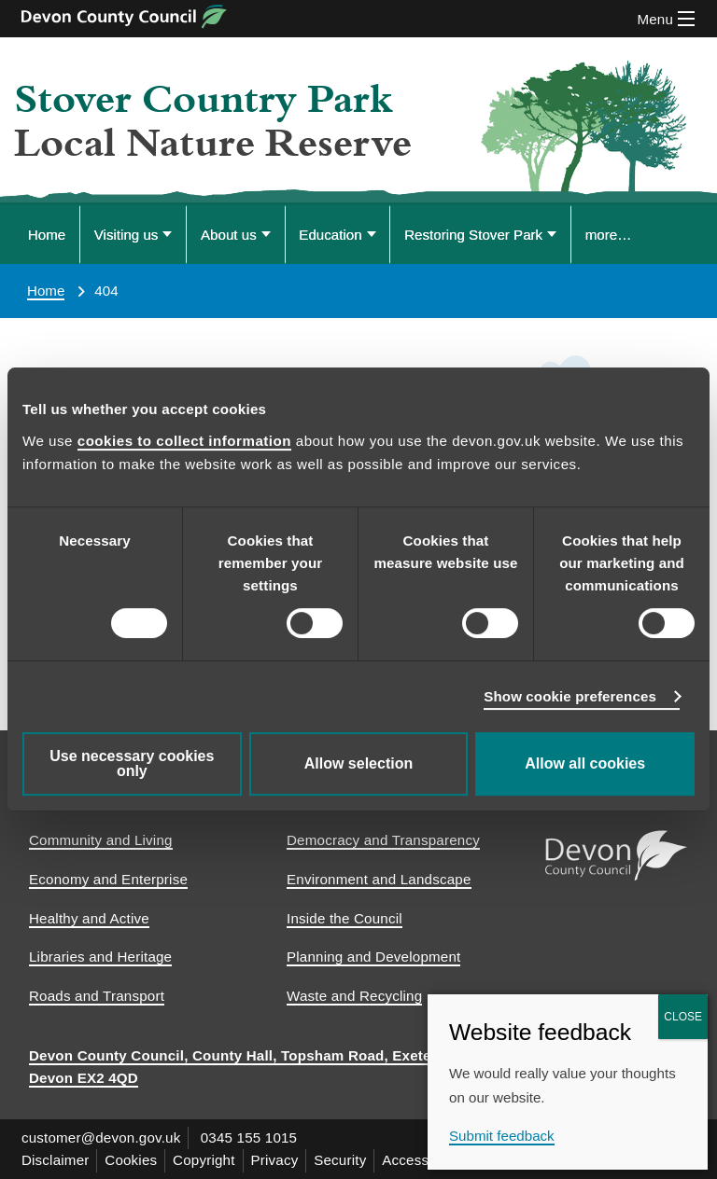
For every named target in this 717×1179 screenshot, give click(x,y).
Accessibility (422, 1160)
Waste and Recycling (354, 996)
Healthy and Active (89, 918)
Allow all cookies (585, 763)
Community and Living (101, 840)
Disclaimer (55, 1160)
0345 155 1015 (249, 1137)
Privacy (275, 1160)
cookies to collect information (184, 441)
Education (330, 235)
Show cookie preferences (570, 696)
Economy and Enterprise (108, 879)
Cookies (131, 1160)
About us (229, 235)
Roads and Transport (96, 996)
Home (46, 235)
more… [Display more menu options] (608, 235)
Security (341, 1160)
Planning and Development (373, 956)
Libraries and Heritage (100, 956)
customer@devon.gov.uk (101, 1137)
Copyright (205, 1160)
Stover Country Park (203, 100)
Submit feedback (502, 1136)
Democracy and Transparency (383, 840)
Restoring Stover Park (473, 235)
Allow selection (358, 763)
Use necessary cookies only (131, 763)
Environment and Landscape (379, 879)
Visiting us (126, 235)
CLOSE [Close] (683, 1016)
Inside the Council (344, 918)
